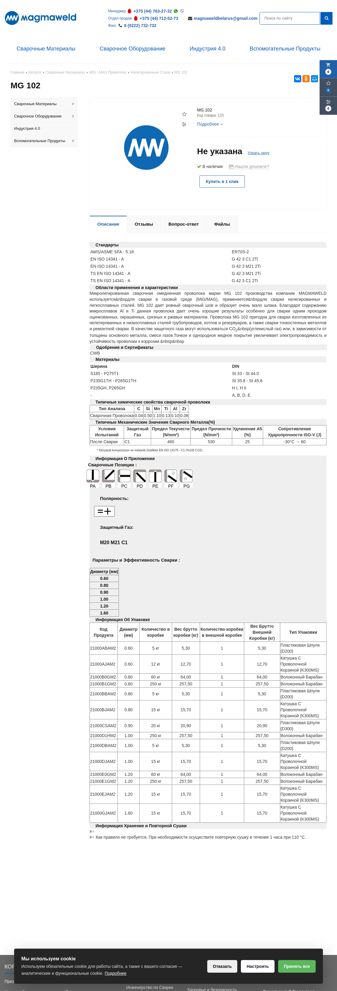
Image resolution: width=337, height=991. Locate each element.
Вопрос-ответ (183, 224)
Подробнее (210, 124)
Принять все (297, 966)
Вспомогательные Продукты (285, 49)
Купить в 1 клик (222, 181)
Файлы (222, 224)
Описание (108, 224)
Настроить (258, 966)
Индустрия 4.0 (207, 49)
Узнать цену (258, 153)
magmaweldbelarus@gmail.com (226, 18)
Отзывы (144, 224)
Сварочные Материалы (46, 49)
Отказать (222, 966)
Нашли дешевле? (249, 166)
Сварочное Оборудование (132, 49)
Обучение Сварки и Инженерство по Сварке (149, 984)
